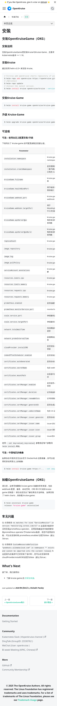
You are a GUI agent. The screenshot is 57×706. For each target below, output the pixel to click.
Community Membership (16, 669)
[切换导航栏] (4, 8)
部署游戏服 (29, 578)
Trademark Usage (27, 699)
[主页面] (4, 17)
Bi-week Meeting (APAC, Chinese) (20, 649)
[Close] (55, 2)
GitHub (44, 2)
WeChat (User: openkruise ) (16, 645)
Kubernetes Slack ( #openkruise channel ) (24, 636)
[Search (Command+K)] (52, 8)
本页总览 (8, 23)
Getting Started (10, 621)
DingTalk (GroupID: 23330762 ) (17, 641)
